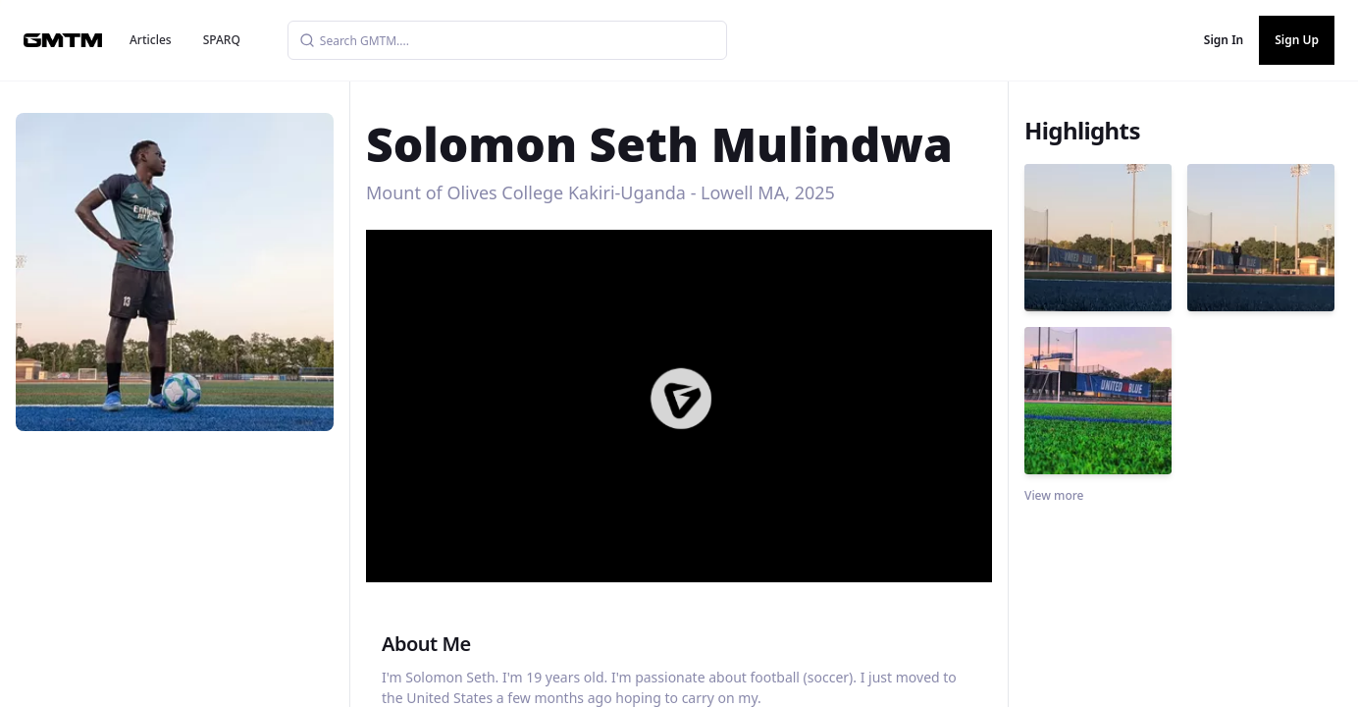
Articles (151, 39)
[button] (681, 398)
